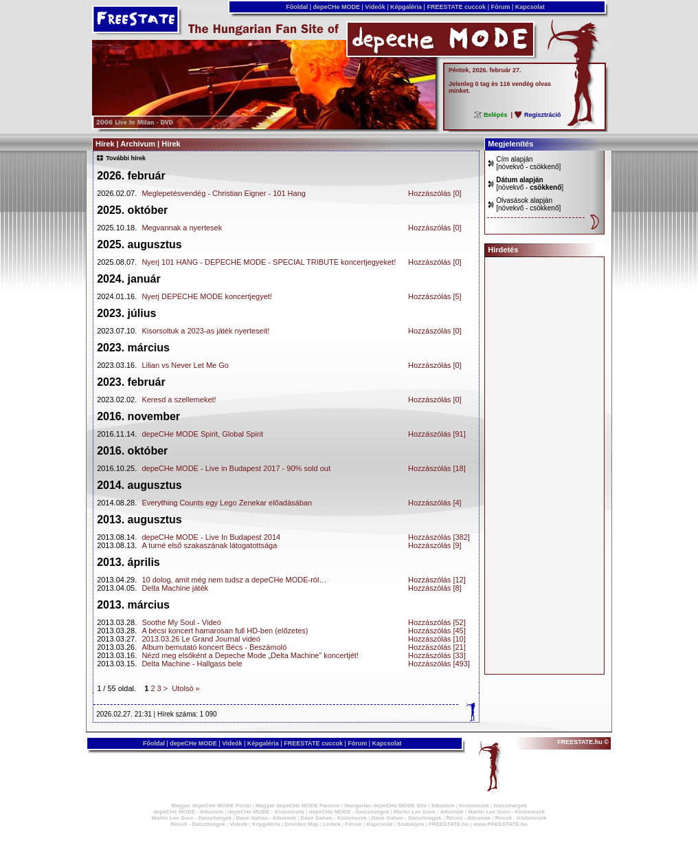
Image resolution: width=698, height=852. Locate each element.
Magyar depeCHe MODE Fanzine (298, 805)
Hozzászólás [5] (435, 296)
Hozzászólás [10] (437, 639)
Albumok (442, 805)
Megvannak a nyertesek (182, 227)
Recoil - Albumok (468, 818)
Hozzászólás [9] (435, 545)
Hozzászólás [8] (435, 588)
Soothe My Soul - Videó (181, 622)
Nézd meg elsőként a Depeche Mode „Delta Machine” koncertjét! (250, 655)
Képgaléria (406, 6)
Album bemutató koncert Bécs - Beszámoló (214, 647)
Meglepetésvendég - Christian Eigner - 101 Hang (223, 193)
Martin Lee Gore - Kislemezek (506, 812)
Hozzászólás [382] (439, 537)
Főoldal (297, 6)
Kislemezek (474, 805)
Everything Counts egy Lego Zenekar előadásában (227, 503)
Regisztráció (542, 114)
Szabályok (410, 824)
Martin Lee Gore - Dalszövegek (192, 818)
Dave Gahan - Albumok (266, 818)
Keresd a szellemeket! (179, 399)
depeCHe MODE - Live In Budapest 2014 (211, 537)
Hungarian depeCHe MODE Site (385, 805)
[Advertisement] (545, 465)
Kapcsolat (529, 6)
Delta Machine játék (175, 588)
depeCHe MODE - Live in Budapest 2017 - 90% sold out (236, 468)
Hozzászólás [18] (437, 468)
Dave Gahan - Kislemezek (333, 818)
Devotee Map (301, 824)
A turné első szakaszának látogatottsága (209, 545)
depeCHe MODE (336, 6)
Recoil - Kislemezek (521, 818)
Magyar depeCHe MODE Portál (211, 805)
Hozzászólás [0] (435, 193)
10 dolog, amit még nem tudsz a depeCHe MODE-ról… (234, 580)
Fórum (500, 6)
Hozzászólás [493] (439, 663)
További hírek (126, 158)
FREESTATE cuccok (456, 6)
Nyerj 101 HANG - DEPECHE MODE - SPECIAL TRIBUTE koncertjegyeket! (269, 262)
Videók (375, 6)
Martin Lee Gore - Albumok (429, 812)
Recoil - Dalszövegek (197, 824)
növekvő (511, 167)
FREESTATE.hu (449, 824)
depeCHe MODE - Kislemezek (266, 812)
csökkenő (544, 167)
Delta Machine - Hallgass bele (192, 663)
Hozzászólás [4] (435, 503)
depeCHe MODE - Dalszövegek (349, 812)
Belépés (495, 114)
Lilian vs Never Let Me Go (185, 365)
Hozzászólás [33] (437, 655)
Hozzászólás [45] (437, 630)
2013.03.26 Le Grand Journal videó (201, 639)
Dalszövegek (509, 805)
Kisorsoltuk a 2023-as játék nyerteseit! (205, 331)
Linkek (331, 824)
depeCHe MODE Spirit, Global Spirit (202, 434)
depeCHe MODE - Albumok (188, 812)
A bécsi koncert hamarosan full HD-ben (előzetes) (225, 630)
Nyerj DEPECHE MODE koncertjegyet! (207, 296)
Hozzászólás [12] (437, 580)
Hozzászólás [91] (437, 434)
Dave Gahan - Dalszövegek (407, 818)
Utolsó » (185, 688)
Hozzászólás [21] (437, 647)
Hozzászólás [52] (437, 622)
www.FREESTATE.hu (500, 824)
